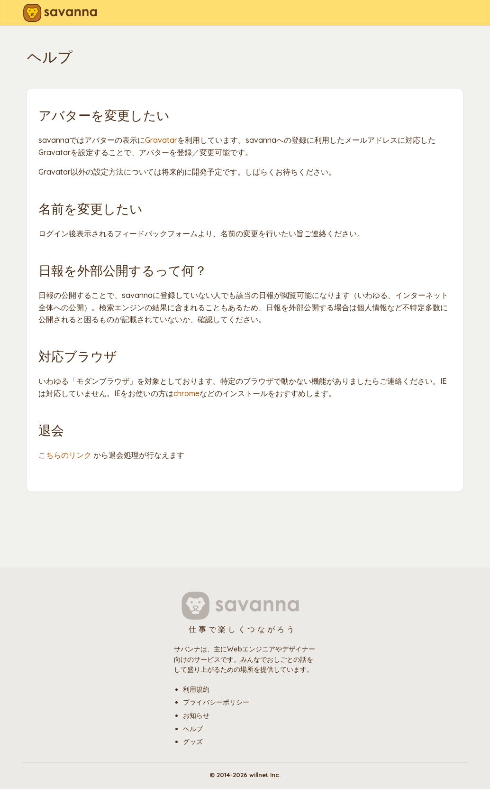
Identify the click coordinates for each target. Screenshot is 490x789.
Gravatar (161, 140)
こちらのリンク (64, 455)
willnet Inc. (265, 775)
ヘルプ (193, 728)
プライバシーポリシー (216, 702)
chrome (186, 393)
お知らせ (196, 715)
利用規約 (196, 689)
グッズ (193, 741)
